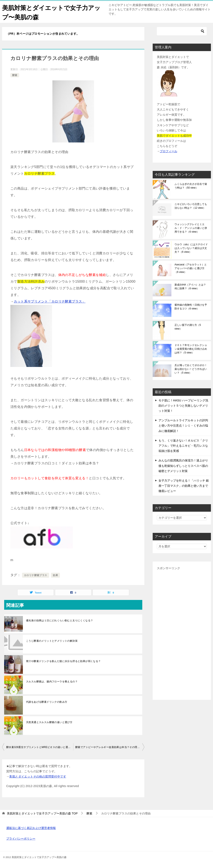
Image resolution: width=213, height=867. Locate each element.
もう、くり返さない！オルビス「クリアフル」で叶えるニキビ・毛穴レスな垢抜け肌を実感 (183, 446)
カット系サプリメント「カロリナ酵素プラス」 (49, 301)
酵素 (14, 75)
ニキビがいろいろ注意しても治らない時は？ (191, 206)
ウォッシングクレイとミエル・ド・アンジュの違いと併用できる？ (191, 228)
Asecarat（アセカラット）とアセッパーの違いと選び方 (191, 268)
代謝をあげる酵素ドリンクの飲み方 (46, 701)
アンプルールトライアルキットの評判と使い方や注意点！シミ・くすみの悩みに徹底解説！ (183, 425)
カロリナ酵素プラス (35, 575)
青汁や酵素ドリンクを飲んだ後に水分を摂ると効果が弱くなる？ (63, 661)
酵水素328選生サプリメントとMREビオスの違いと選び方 (39, 747)
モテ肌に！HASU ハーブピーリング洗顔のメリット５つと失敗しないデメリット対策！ (183, 405)
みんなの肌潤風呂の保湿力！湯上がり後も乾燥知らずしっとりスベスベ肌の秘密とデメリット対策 (183, 465)
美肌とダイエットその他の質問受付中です (37, 776)
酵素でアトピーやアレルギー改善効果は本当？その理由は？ (109, 747)
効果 (55, 575)
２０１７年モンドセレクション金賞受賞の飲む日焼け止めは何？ (191, 349)
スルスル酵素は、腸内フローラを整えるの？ (52, 681)
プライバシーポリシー (20, 838)
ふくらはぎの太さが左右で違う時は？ (191, 186)
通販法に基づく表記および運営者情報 (31, 828)
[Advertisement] (182, 633)
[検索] (182, 31)
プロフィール (168, 151)
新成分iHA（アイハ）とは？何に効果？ (190, 286)
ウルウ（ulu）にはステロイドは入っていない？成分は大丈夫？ (191, 248)
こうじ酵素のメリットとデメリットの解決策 (52, 640)
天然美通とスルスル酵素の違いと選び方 (49, 722)
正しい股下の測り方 (188, 327)
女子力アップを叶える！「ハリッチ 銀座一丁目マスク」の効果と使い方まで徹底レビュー (184, 486)
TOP (42, 813)
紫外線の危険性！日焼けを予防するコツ (191, 306)
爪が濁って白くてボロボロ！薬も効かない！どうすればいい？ (191, 369)
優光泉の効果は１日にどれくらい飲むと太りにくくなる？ (59, 620)
